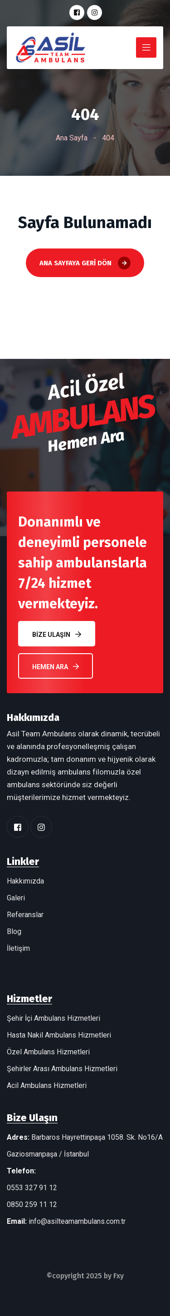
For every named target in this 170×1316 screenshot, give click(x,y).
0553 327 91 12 (32, 1187)
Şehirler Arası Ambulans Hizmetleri (62, 1068)
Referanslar (25, 914)
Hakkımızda (25, 881)
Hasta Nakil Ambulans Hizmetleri (59, 1035)
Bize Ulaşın (56, 634)
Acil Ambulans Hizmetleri (47, 1085)
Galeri (16, 898)
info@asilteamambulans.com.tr (77, 1221)
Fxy (118, 1275)
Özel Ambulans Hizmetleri (48, 1052)
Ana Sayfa (71, 138)
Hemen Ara (55, 667)
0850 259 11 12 (32, 1204)
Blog (14, 931)
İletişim (18, 948)
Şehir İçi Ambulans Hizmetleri (53, 1018)
